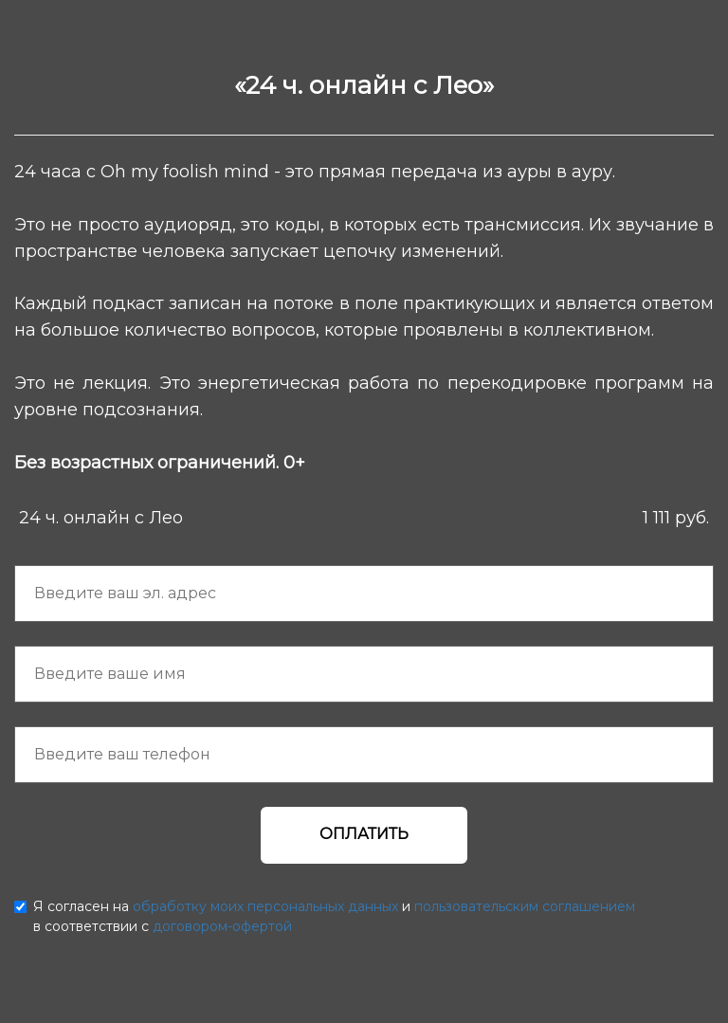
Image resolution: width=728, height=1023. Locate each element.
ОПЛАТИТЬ (364, 834)
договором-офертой (222, 926)
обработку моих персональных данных (265, 906)
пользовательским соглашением (524, 906)
